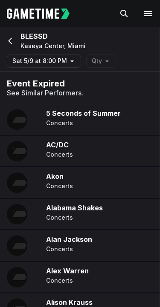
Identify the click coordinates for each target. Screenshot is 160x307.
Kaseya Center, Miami (52, 46)
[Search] (124, 14)
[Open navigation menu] (148, 14)
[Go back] (9, 41)
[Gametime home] (43, 14)
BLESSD (34, 36)
